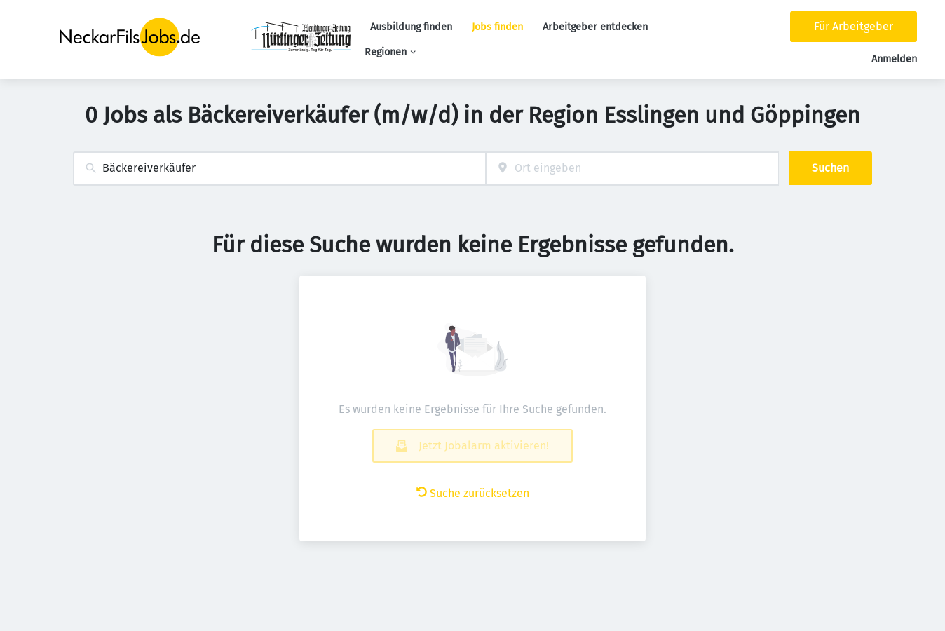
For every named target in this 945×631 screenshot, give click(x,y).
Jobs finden (497, 27)
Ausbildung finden (411, 27)
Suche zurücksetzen (472, 493)
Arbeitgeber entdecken (595, 27)
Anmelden (894, 59)
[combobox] (279, 168)
